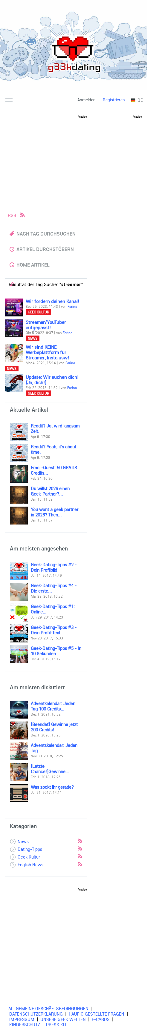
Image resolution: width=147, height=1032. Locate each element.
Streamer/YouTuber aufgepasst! (46, 324)
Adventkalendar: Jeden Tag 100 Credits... (53, 706)
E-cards (101, 1019)
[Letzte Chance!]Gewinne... (50, 768)
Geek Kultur (38, 312)
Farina (72, 306)
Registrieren (114, 99)
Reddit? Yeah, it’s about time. (53, 449)
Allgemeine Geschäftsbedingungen (48, 1008)
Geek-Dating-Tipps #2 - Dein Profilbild (53, 567)
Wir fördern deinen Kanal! (52, 301)
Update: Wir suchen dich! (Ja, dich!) (52, 379)
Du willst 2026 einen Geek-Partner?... (50, 491)
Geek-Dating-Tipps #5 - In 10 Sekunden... (56, 650)
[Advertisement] (76, 160)
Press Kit (56, 1024)
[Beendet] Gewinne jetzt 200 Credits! (54, 727)
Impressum (21, 1019)
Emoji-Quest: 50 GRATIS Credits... (54, 470)
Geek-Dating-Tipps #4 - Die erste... (53, 588)
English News (30, 865)
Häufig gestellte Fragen (96, 1013)
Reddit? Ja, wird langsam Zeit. (55, 428)
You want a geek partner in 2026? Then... (54, 512)
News (32, 338)
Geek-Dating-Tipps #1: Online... (53, 609)
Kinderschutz (24, 1024)
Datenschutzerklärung (36, 1013)
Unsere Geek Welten (63, 1019)
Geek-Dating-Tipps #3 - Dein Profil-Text (53, 630)
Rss (79, 840)
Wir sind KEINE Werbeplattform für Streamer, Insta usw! (47, 352)
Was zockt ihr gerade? (52, 787)
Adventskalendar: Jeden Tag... (54, 747)
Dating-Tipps (30, 849)
